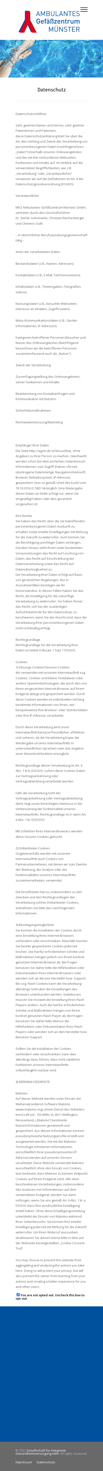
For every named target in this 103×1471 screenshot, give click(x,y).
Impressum (24, 1462)
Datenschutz (46, 1462)
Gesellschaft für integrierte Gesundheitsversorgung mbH (41, 1452)
